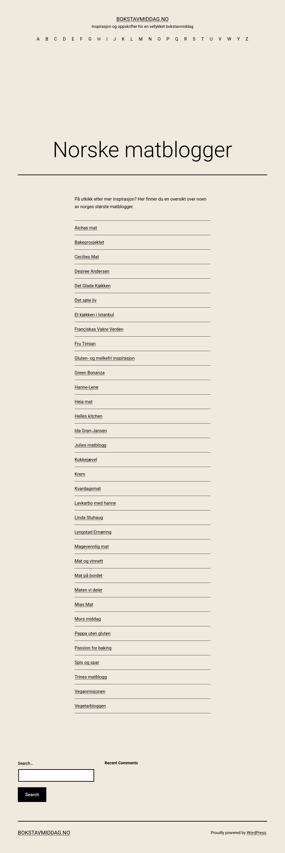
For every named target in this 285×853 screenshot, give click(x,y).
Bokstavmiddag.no (142, 19)
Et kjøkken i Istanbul (94, 314)
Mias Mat (84, 604)
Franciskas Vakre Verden (99, 329)
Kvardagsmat (88, 488)
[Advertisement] (142, 78)
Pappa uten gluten (92, 633)
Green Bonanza (90, 372)
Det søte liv (85, 300)
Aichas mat (86, 227)
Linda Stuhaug (89, 517)
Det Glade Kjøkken (93, 285)
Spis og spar (87, 662)
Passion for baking (93, 648)
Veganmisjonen (90, 691)
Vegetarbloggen (90, 706)
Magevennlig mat (92, 546)
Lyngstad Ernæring (93, 532)
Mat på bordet (88, 575)
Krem (80, 474)
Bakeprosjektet (89, 242)
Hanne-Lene (86, 387)
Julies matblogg (90, 445)
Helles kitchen (88, 416)
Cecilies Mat (87, 256)
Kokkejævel (86, 459)
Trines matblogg (91, 677)
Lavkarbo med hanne (95, 503)
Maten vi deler (88, 590)
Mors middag (88, 619)
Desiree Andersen (92, 271)
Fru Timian (85, 343)
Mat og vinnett (89, 561)
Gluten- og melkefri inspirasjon (105, 358)
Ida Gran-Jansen (91, 430)
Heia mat (84, 401)
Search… (25, 763)
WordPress (256, 832)
